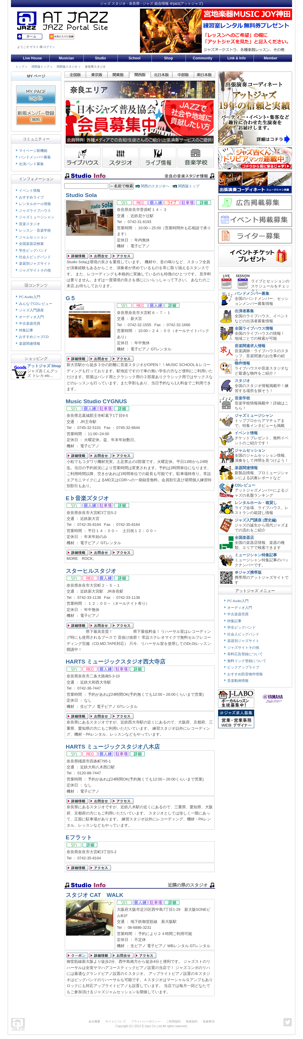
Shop (168, 58)
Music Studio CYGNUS (96, 401)
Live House (32, 58)
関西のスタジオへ (155, 186)
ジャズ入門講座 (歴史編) (256, 520)
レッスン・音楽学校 (35, 230)
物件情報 (242, 363)
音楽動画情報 (238, 680)
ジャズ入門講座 (31, 310)
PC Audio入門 (29, 297)
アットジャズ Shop (44, 366)
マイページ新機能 (33, 150)
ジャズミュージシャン (36, 217)
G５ (71, 298)
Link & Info (237, 58)
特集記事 (26, 330)
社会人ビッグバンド (35, 257)
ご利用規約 (173, 1021)
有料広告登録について (245, 654)
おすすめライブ (31, 197)
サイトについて (115, 1021)
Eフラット (79, 837)
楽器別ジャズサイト (35, 263)
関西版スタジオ (67, 66)
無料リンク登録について (246, 661)
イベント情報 (29, 190)
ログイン (49, 46)
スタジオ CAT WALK (94, 895)
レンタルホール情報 (35, 204)
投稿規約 (192, 1021)
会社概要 (94, 1021)
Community (202, 58)
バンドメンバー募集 (35, 157)
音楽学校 (242, 398)
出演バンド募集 (31, 164)
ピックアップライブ (243, 667)
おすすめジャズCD (34, 337)
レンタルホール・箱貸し (256, 502)
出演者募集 (244, 311)
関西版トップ (40, 66)
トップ (19, 66)
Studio (100, 58)
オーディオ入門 (31, 317)
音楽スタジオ (29, 224)
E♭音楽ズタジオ (87, 498)
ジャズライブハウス (35, 210)
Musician (66, 58)
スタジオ (242, 380)
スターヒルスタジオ (91, 571)
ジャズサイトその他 (35, 270)
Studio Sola (81, 195)
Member (270, 58)
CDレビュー (245, 485)
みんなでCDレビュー (35, 303)
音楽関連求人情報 (250, 346)
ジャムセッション (33, 237)
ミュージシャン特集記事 (256, 555)
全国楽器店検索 (31, 243)
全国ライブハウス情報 (254, 328)
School (134, 58)
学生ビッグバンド (33, 250)
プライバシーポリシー (146, 1021)
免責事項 (209, 1021)
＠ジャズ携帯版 (248, 572)
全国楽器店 (244, 537)
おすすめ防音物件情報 (245, 674)
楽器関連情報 (29, 343)
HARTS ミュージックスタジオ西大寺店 (115, 661)
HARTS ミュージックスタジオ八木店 (113, 747)
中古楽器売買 (29, 323)
